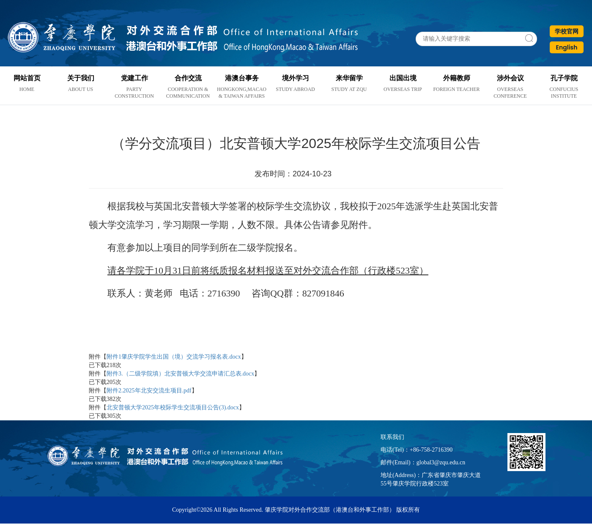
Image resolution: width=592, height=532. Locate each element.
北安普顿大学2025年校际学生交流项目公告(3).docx (173, 407)
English (567, 47)
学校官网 (566, 31)
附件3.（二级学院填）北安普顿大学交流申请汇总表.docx (180, 373)
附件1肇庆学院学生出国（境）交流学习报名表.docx (174, 357)
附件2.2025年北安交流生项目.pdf (149, 390)
